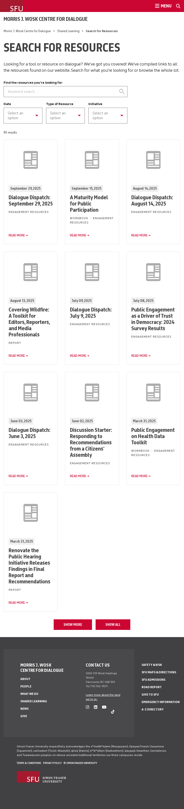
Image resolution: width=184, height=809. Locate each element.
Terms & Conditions (29, 763)
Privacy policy (52, 763)
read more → (18, 235)
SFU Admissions (153, 680)
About (25, 679)
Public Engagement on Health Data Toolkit (153, 436)
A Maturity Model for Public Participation (89, 203)
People (25, 686)
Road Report (152, 687)
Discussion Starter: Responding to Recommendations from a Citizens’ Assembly (91, 442)
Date (7, 104)
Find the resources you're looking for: (33, 83)
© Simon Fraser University (80, 763)
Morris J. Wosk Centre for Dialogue (46, 19)
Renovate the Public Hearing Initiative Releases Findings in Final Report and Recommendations (29, 566)
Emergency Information (161, 702)
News (24, 709)
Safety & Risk (152, 665)
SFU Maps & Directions (159, 672)
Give (23, 716)
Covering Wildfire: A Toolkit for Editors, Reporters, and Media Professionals (29, 322)
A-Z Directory (153, 709)
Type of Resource (59, 104)
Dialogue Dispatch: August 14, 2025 (152, 200)
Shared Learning (68, 31)
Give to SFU (150, 694)
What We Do (29, 694)
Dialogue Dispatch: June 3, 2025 (29, 433)
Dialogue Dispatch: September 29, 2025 (31, 200)
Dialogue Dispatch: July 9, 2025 (91, 312)
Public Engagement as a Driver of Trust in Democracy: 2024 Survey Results (153, 319)
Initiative (95, 104)
